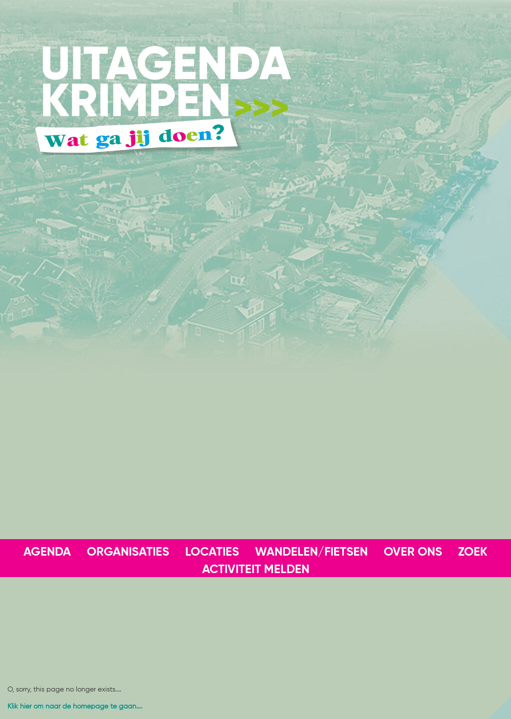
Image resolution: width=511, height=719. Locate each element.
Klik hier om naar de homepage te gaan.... (74, 706)
